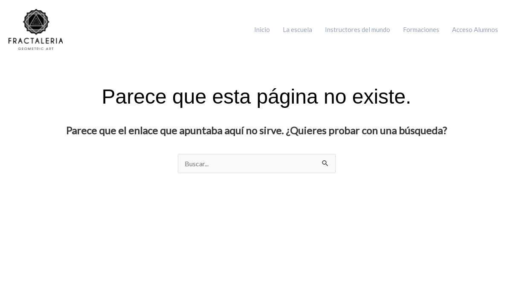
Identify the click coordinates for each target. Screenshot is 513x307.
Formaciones (421, 29)
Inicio (262, 29)
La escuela (297, 29)
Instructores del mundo (357, 29)
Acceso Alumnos (475, 29)
